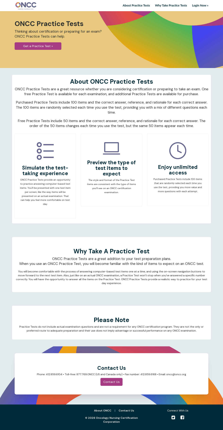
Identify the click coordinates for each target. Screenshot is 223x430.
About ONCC (102, 410)
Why (171, 5)
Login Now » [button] (200, 5)
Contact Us (111, 382)
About (136, 5)
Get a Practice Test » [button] (38, 46)
